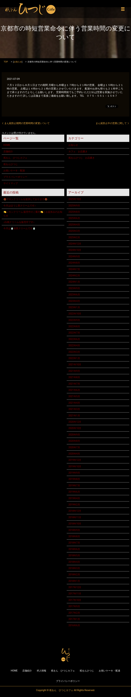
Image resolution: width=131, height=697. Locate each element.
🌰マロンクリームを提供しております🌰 (25, 199)
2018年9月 (74, 530)
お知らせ (18, 62)
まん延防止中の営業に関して (111, 123)
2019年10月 (74, 466)
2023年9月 (74, 288)
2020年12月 (74, 421)
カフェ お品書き (78, 151)
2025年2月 (74, 237)
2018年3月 (74, 568)
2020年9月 (74, 434)
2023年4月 (74, 301)
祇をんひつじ (10, 164)
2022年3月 (74, 352)
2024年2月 (74, 275)
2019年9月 (74, 472)
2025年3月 (74, 231)
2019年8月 (74, 479)
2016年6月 (74, 625)
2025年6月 (74, 218)
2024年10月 (74, 250)
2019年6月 (74, 491)
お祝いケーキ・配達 (14, 170)
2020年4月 (74, 453)
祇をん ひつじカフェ (15, 157)
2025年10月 (74, 199)
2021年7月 (74, 383)
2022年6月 (74, 339)
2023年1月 (74, 307)
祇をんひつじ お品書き (81, 157)
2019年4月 (74, 498)
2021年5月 (74, 396)
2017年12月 (74, 587)
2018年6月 (74, 549)
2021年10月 (74, 364)
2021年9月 (74, 371)
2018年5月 (74, 555)
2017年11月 (74, 593)
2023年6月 (74, 294)
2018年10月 (74, 523)
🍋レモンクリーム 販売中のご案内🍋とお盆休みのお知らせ (32, 213)
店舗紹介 (8, 151)
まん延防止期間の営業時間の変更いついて (27, 123)
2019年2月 (74, 504)
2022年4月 (74, 345)
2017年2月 (74, 612)
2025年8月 (74, 211)
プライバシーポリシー (15, 176)
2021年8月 (74, 377)
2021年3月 (74, 409)
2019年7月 (74, 485)
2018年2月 (74, 574)
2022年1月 (74, 358)
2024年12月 (74, 243)
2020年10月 (74, 428)
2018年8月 (74, 536)
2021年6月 (74, 390)
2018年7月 (74, 542)
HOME (6, 145)
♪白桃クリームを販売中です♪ (18, 222)
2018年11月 (74, 517)
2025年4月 (74, 224)
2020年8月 (74, 441)
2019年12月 (74, 460)
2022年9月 (74, 320)
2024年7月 (74, 269)
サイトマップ (10, 183)
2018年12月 (74, 510)
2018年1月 (74, 581)
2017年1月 (74, 619)
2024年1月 (74, 281)
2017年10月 (74, 600)
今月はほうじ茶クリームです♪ (19, 205)
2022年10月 (74, 313)
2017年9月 (74, 606)
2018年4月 (74, 562)
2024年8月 (74, 262)
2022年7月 (74, 332)
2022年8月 (74, 326)
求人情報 (41, 670)
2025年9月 (74, 205)
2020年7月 (74, 447)
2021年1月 (74, 415)
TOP (6, 62)
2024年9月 (74, 256)
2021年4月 (74, 402)
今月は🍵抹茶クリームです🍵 (19, 228)
